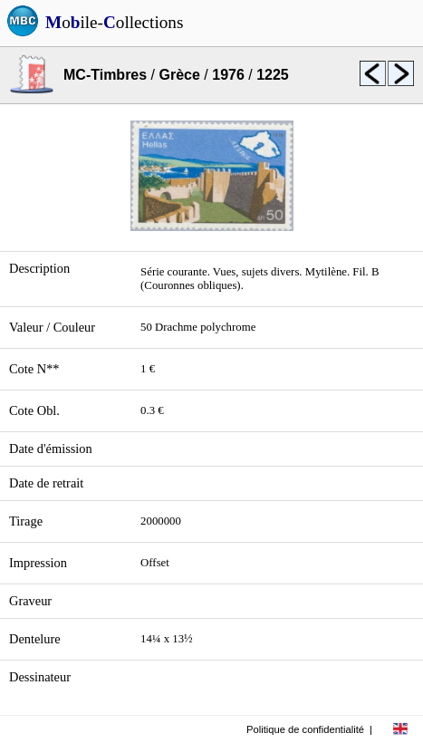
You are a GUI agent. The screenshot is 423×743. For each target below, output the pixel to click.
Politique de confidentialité (305, 729)
